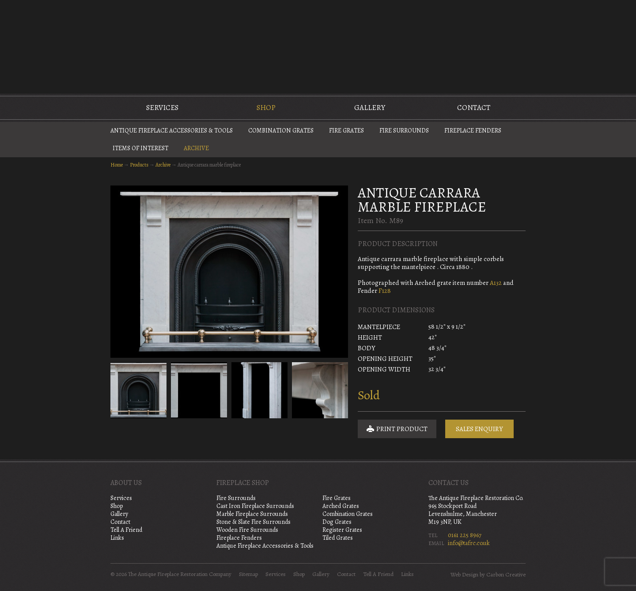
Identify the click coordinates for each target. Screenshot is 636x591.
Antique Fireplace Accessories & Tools (171, 130)
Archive (196, 148)
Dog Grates (337, 522)
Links (117, 538)
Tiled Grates (337, 538)
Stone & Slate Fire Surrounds (253, 522)
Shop (266, 107)
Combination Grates (281, 130)
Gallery (369, 107)
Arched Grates (340, 506)
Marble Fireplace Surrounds (252, 514)
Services (162, 107)
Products (139, 164)
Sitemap (248, 574)
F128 (385, 290)
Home (116, 164)
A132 (496, 282)
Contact (473, 107)
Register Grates (342, 530)
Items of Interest (140, 148)
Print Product (397, 428)
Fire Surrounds (404, 130)
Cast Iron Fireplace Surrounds (255, 506)
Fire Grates (346, 130)
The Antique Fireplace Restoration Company (318, 46)
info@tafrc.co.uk (469, 543)
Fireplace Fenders (472, 130)
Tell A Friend (126, 530)
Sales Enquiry (479, 428)
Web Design (464, 575)
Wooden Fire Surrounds (247, 530)
